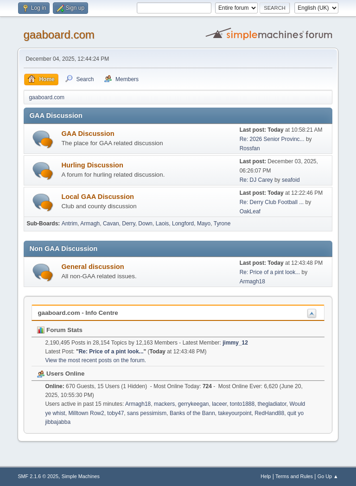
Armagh (90, 223)
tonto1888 (242, 404)
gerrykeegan (193, 404)
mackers (164, 404)
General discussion (92, 266)
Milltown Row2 (86, 413)
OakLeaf (250, 211)
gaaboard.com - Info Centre (78, 312)
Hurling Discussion (92, 165)
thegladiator (272, 404)
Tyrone (222, 223)
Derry (128, 223)
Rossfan (250, 148)
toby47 (115, 413)
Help (266, 476)
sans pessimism (146, 413)
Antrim (70, 223)
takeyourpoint (235, 413)
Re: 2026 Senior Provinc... (272, 139)
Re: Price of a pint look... (270, 272)
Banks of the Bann (192, 413)
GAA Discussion (87, 133)
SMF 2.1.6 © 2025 (38, 476)
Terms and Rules (294, 476)
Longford (183, 223)
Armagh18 (252, 281)
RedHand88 (269, 413)
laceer (219, 404)
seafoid (291, 180)
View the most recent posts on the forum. (95, 360)
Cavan (111, 223)
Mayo (203, 223)
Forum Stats (59, 329)
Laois (162, 223)
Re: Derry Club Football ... (272, 202)
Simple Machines (81, 476)
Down (145, 223)
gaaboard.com (58, 34)
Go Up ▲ (328, 476)
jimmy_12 (235, 342)
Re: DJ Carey (256, 180)
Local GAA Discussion (97, 196)
